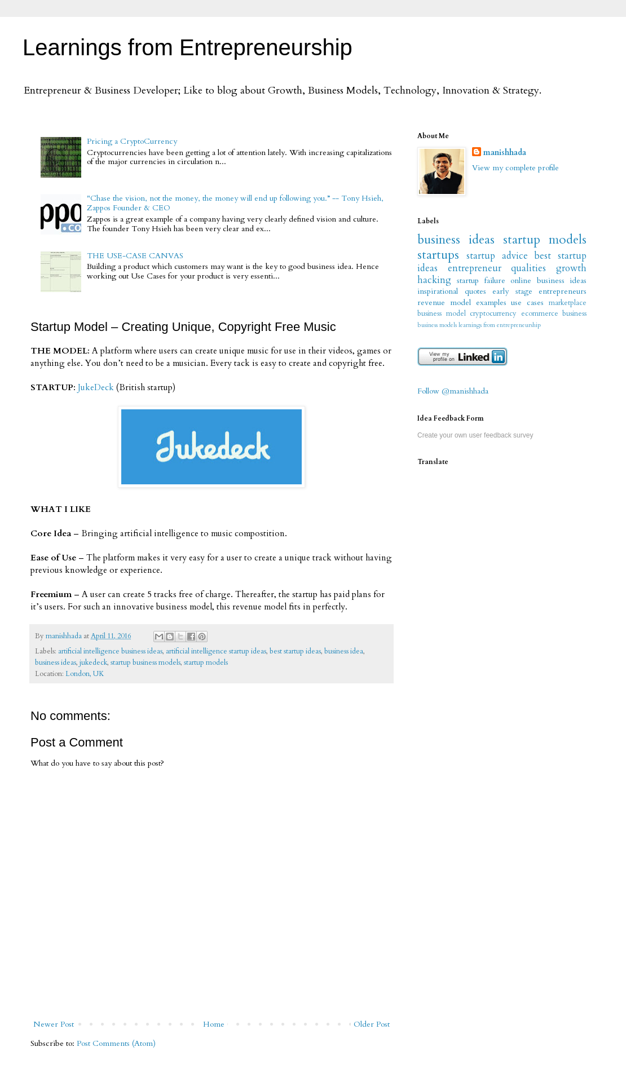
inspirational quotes (451, 291)
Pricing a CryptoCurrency (132, 141)
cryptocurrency (493, 314)
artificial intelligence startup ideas (216, 651)
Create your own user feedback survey (475, 435)
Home (213, 1024)
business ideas (55, 663)
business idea (343, 651)
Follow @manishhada (452, 391)
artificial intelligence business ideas (110, 651)
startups (438, 254)
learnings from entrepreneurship (500, 325)
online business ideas (548, 280)
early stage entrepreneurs (539, 291)
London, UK (84, 674)
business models (437, 325)
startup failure (481, 280)
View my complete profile (515, 167)
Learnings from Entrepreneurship (187, 47)
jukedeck (93, 663)
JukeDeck (96, 388)
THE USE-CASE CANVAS (135, 255)
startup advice (497, 255)
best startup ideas (295, 651)
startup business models (145, 663)
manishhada (504, 152)
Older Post (372, 1024)
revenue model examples (461, 302)
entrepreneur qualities (497, 268)
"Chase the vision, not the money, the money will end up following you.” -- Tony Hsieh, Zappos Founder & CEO (235, 203)
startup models (206, 663)
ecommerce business (554, 314)
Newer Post (53, 1024)
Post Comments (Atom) (116, 1043)
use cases (527, 302)
